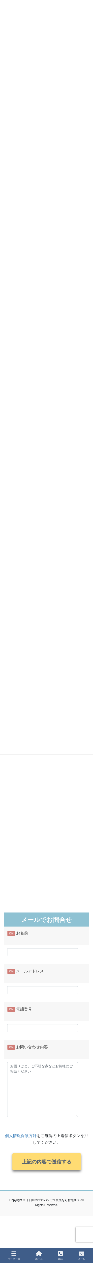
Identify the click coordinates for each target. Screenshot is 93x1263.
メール (81, 1255)
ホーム (39, 1255)
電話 (60, 1255)
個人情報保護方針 (21, 1135)
